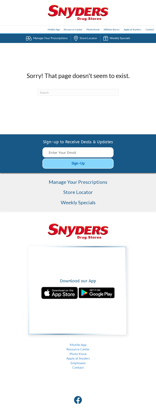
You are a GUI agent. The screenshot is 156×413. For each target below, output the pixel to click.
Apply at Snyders (132, 29)
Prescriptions (47, 38)
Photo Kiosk (93, 29)
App (54, 29)
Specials (116, 38)
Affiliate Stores (112, 29)
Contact (149, 29)
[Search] (78, 92)
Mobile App (78, 345)
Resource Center (73, 29)
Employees (78, 363)
